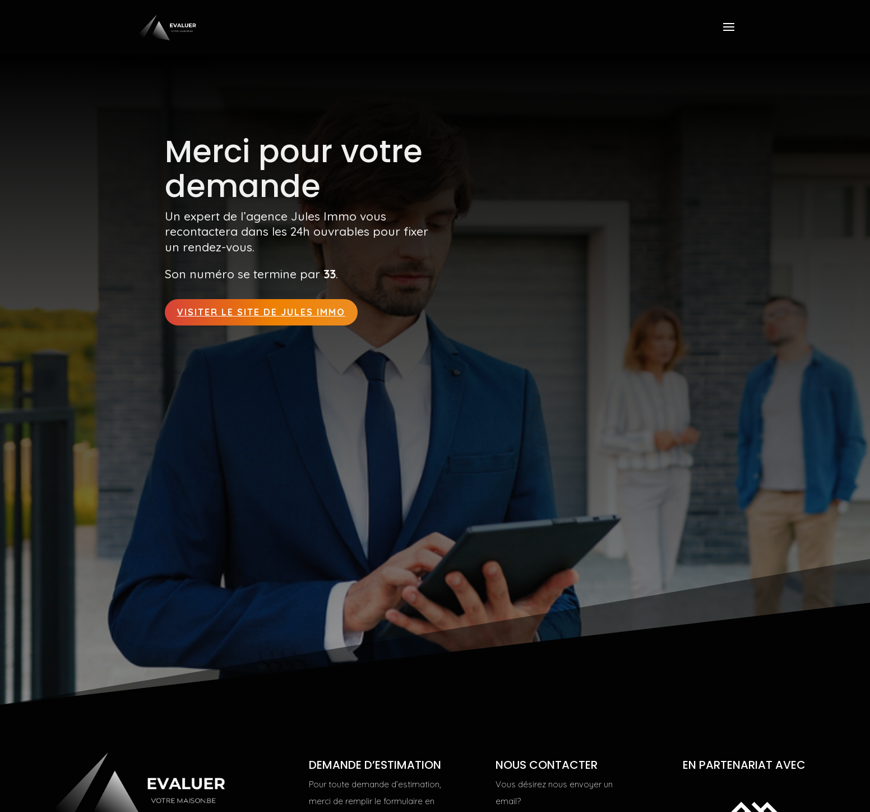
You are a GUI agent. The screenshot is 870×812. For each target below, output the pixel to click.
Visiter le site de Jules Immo (261, 312)
